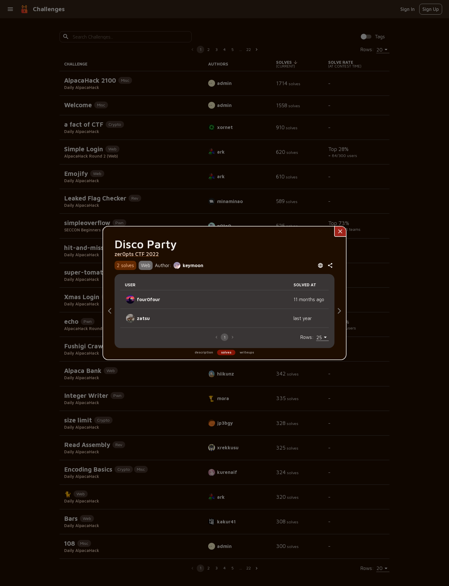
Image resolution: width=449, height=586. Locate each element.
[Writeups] (339, 311)
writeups (247, 352)
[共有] (330, 265)
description (204, 352)
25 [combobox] (319, 337)
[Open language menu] (320, 265)
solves (226, 352)
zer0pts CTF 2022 (137, 254)
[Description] (109, 311)
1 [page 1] (225, 337)
